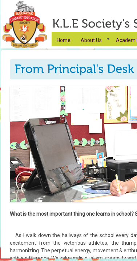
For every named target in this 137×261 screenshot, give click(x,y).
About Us (91, 40)
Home (63, 40)
